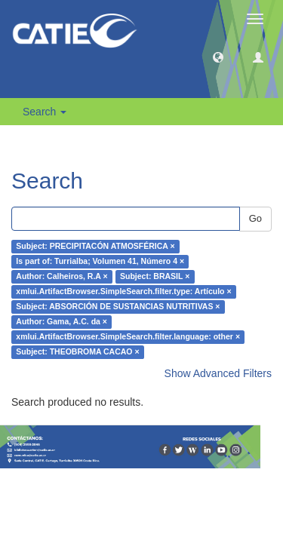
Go (255, 218)
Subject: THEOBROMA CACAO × (77, 352)
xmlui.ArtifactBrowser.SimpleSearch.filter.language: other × (128, 337)
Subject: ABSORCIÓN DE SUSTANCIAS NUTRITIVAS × (118, 306)
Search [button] (44, 112)
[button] (218, 56)
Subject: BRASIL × (154, 276)
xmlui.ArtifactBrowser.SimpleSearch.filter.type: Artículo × (123, 291)
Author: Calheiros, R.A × (61, 276)
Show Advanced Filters (218, 373)
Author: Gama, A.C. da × (61, 322)
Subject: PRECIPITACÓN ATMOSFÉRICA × (95, 246)
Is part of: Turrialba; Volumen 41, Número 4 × (100, 261)
